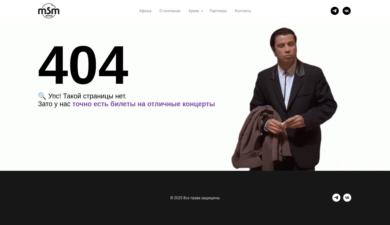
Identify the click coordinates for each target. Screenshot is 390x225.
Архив (194, 11)
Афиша (145, 11)
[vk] (347, 11)
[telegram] (335, 11)
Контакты (243, 11)
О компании (170, 11)
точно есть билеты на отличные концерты (143, 104)
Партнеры (218, 11)
